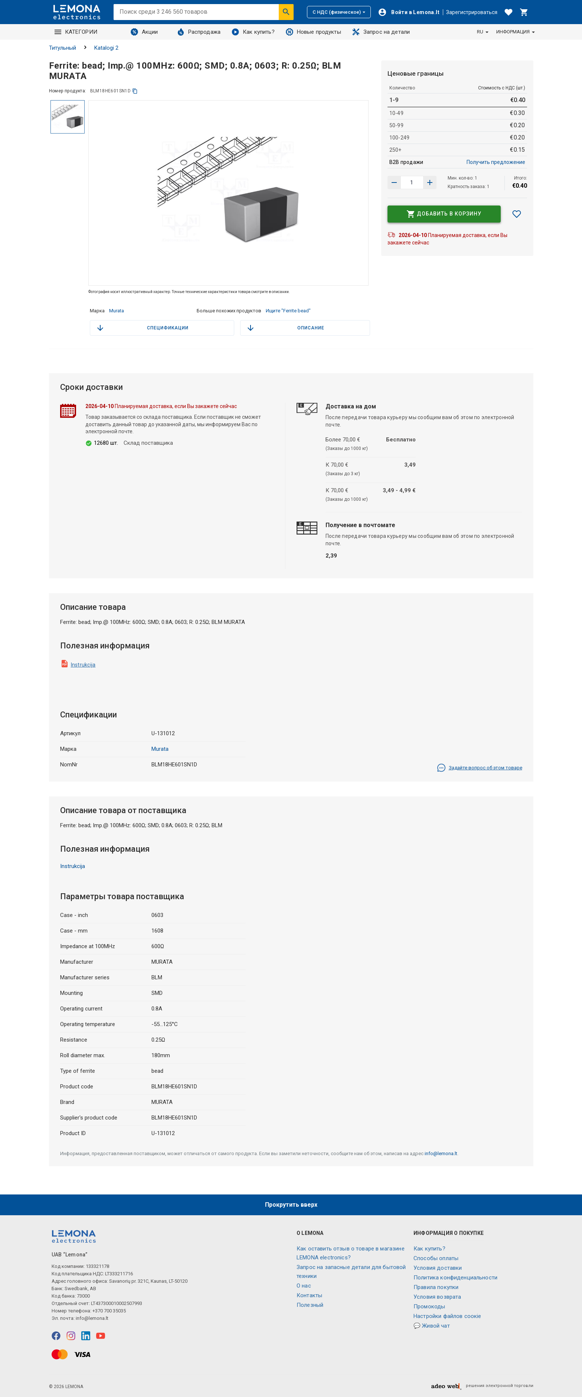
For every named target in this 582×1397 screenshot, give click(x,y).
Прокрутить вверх (291, 1204)
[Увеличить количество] (394, 182)
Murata (116, 310)
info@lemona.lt (441, 1153)
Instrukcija (83, 665)
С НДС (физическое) (339, 12)
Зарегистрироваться (471, 12)
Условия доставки (437, 1268)
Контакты (309, 1295)
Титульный (62, 48)
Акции (144, 32)
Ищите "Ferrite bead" (288, 310)
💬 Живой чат (431, 1325)
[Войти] (408, 12)
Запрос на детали (381, 32)
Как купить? (253, 32)
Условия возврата (437, 1297)
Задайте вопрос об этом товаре (479, 767)
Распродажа (199, 32)
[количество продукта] (412, 182)
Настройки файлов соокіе (447, 1316)
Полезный (310, 1305)
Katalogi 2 (106, 48)
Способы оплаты (435, 1258)
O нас (304, 1285)
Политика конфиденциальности (455, 1277)
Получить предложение (496, 162)
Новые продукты (313, 32)
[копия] (134, 91)
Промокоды (429, 1306)
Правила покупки (435, 1287)
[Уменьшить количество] (429, 182)
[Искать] (286, 12)
